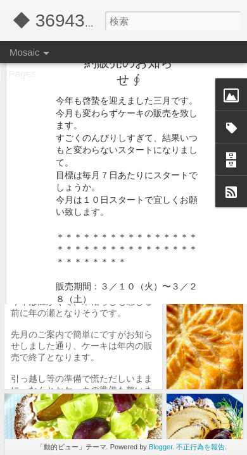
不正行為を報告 (200, 447)
